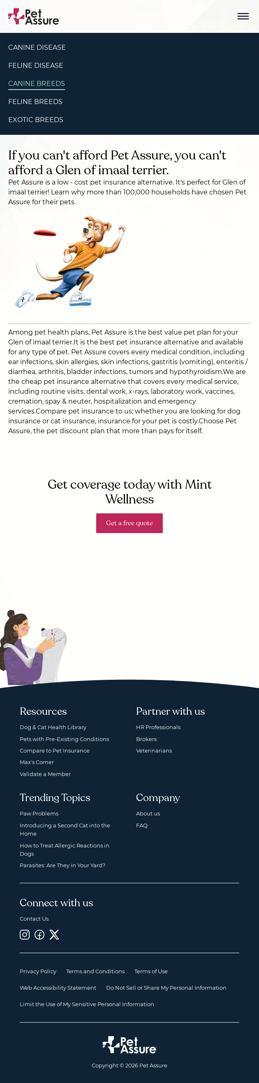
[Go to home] (34, 16)
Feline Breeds (35, 102)
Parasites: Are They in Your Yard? (62, 865)
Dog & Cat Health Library (53, 727)
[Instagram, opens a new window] (25, 935)
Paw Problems (39, 813)
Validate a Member (45, 774)
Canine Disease (37, 47)
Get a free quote (129, 523)
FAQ (142, 825)
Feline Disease (35, 65)
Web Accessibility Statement (58, 987)
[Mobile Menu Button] (243, 16)
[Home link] (129, 1045)
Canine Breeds (36, 84)
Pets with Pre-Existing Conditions (64, 739)
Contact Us (34, 918)
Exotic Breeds (35, 120)
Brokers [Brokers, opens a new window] (146, 739)
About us (148, 813)
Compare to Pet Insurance (55, 750)
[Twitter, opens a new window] (54, 935)
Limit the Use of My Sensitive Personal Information (87, 1004)
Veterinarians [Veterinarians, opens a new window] (154, 750)
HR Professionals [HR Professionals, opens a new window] (158, 727)
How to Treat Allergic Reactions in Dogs (64, 849)
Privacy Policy (38, 971)
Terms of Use (151, 971)
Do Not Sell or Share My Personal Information (166, 987)
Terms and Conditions (95, 971)
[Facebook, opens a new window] (39, 935)
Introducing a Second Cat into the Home (65, 829)
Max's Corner (37, 762)
